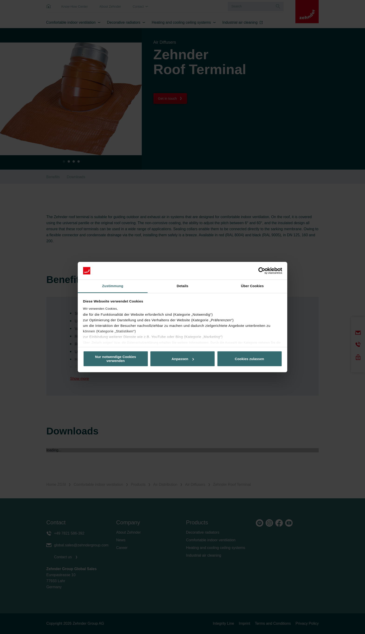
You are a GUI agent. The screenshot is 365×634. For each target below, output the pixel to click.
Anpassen (183, 359)
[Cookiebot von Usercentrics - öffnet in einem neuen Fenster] (261, 270)
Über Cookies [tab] (252, 286)
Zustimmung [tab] (112, 286)
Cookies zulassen (249, 359)
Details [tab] (182, 286)
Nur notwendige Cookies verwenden (115, 359)
